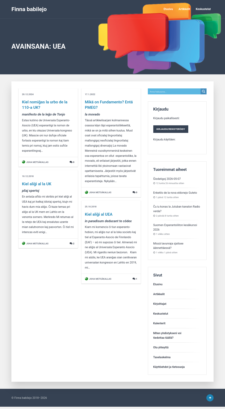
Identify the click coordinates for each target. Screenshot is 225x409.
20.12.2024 (28, 94)
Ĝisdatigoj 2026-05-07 (167, 180)
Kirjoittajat (159, 305)
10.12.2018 (28, 176)
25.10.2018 (91, 206)
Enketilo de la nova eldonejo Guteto (175, 193)
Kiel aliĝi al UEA (98, 214)
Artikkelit (184, 9)
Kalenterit (159, 324)
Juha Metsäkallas (35, 162)
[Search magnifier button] (204, 91)
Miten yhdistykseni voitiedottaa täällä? (167, 336)
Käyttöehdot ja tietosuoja (169, 368)
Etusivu (168, 9)
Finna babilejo (29, 9)
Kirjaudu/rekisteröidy (172, 129)
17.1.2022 (90, 94)
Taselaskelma (162, 358)
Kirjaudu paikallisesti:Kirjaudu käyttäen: (172, 129)
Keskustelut (203, 9)
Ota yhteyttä (161, 348)
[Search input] (174, 91)
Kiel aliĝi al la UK (36, 184)
